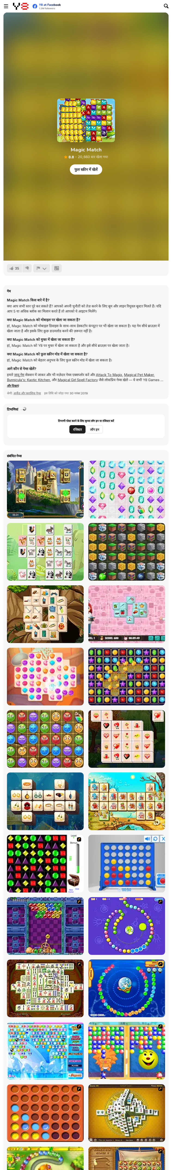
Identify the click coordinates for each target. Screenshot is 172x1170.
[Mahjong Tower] (126, 1113)
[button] (13, 385)
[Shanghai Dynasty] (45, 988)
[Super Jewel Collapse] (126, 676)
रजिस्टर (77, 429)
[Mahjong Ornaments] (45, 801)
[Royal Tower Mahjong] (45, 489)
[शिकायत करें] (41, 268)
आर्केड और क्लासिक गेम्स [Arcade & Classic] (27, 393)
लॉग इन (94, 429)
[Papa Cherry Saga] (45, 676)
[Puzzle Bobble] (45, 926)
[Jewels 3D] (45, 864)
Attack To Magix (109, 375)
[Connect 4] (126, 864)
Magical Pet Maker (139, 375)
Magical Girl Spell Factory (78, 380)
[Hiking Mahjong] (45, 614)
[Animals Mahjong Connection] (45, 552)
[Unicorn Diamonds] (126, 489)
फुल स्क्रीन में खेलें (86, 169)
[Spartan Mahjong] (126, 801)
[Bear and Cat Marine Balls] (126, 988)
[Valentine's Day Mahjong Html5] (126, 739)
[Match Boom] (45, 739)
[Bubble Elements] (45, 1051)
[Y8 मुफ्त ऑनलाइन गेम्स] (20, 6)
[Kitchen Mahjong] (126, 614)
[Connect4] (45, 1113)
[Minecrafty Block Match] (126, 552)
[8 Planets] (126, 926)
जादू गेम (19, 375)
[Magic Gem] (126, 1051)
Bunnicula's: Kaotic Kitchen (28, 380)
